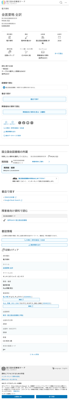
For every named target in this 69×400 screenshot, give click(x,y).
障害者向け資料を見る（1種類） (34, 112)
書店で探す (35, 99)
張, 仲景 (6, 296)
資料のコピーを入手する (9, 379)
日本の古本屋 (11, 197)
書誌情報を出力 (9, 131)
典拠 (21, 300)
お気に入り (6, 123)
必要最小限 (18, 397)
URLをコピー (13, 123)
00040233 (46, 303)
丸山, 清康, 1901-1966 (11, 303)
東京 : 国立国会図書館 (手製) (13, 315)
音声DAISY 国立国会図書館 (17, 220)
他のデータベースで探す (12, 136)
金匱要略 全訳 (8, 268)
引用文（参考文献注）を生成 (13, 128)
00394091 (27, 296)
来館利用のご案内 (41, 161)
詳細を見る (16, 391)
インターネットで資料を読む (11, 376)
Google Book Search (13, 200)
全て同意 (51, 397)
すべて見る (59, 53)
